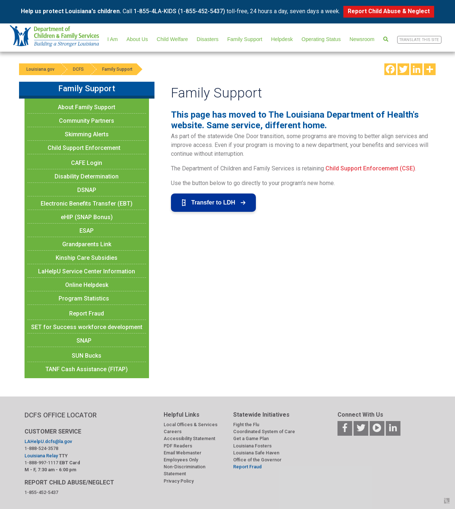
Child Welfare (172, 39)
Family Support (244, 39)
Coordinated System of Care (264, 431)
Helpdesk (281, 39)
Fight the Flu (246, 424)
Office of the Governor (257, 459)
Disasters (207, 39)
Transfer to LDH (213, 203)
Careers (173, 431)
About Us (137, 39)
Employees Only (181, 459)
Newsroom (362, 39)
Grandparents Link (86, 244)
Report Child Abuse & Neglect (389, 11)
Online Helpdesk (86, 284)
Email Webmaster (182, 452)
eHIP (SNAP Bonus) (87, 217)
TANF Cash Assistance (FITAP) (86, 369)
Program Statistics (84, 298)
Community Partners (86, 120)
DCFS (78, 69)
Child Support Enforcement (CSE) (370, 168)
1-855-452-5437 (41, 492)
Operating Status (321, 39)
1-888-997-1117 (41, 462)
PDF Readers (178, 446)
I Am (112, 39)
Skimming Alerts (87, 134)
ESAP (86, 230)
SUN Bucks (86, 355)
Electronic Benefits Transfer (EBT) (87, 203)
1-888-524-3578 (41, 448)
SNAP (84, 340)
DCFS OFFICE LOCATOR (61, 415)
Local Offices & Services (190, 424)
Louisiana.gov (40, 69)
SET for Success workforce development (86, 327)
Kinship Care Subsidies (87, 257)
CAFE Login (86, 162)
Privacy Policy (179, 481)
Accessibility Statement (189, 438)
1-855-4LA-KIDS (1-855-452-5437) (179, 11)
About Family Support (86, 107)
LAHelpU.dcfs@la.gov (48, 441)
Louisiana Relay (41, 455)
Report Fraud (86, 313)
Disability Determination (87, 176)
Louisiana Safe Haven (256, 452)
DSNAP (86, 190)
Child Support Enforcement (84, 147)
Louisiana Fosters (252, 446)
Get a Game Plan (251, 438)
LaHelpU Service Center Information (86, 271)
